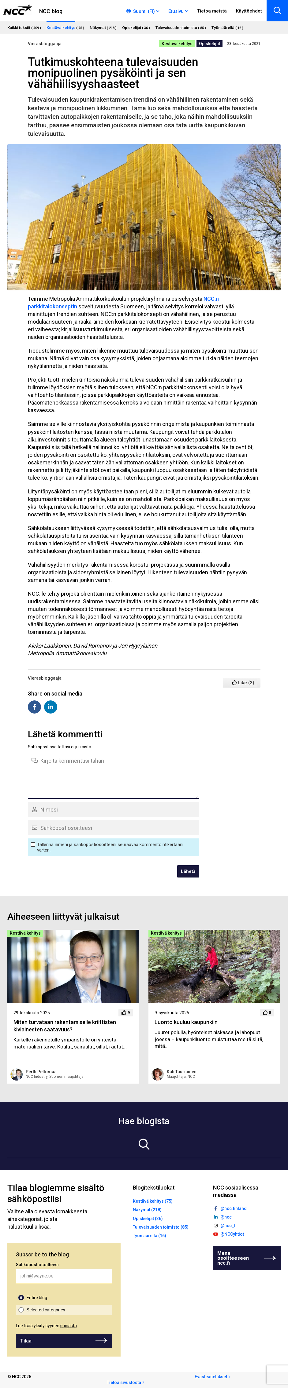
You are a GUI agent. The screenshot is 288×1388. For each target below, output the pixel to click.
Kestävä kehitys (177, 43)
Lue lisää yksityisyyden (46, 1325)
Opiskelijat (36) (148, 1218)
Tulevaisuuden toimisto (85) (161, 1227)
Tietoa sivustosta (124, 1382)
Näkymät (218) (147, 1209)
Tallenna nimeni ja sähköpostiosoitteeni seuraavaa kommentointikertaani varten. (110, 847)
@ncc (226, 1217)
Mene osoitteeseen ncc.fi (233, 1258)
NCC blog (51, 11)
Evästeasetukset (211, 1376)
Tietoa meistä (212, 11)
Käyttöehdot (249, 11)
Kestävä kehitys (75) (153, 1201)
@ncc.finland (233, 1208)
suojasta (68, 1325)
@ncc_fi (228, 1225)
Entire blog (37, 1297)
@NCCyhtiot (232, 1234)
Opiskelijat (209, 43)
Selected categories (46, 1309)
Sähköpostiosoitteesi (37, 1264)
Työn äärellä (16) (149, 1235)
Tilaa (26, 1341)
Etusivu (176, 11)
